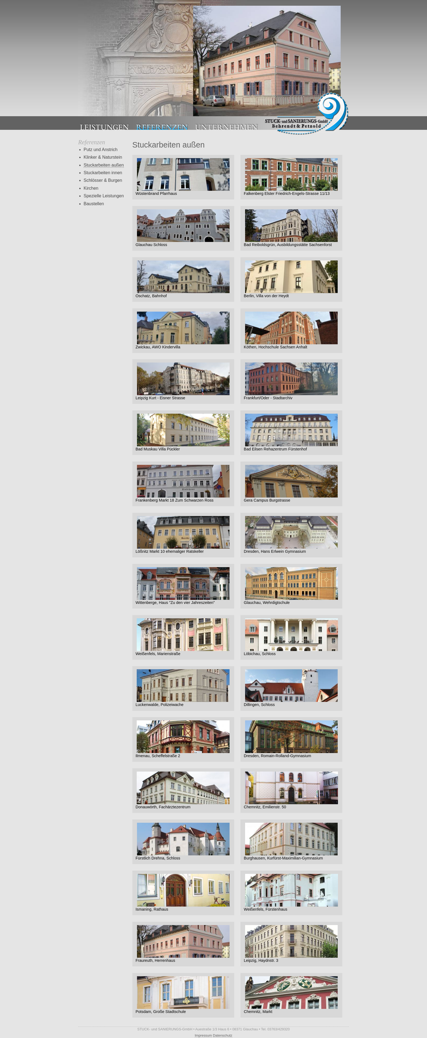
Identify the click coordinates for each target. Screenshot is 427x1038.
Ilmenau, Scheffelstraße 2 (183, 739)
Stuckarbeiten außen (104, 165)
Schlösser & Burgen (103, 180)
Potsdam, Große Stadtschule (183, 995)
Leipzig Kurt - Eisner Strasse (183, 381)
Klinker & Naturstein (103, 157)
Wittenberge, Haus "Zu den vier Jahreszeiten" (183, 586)
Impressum (203, 1035)
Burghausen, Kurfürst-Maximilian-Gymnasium (291, 841)
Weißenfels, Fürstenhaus (291, 892)
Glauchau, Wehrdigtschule (291, 586)
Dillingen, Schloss (291, 688)
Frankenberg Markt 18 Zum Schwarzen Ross (183, 483)
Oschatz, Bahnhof (183, 279)
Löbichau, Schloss (291, 637)
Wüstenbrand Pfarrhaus (183, 177)
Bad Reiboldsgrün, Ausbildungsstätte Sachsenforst (291, 228)
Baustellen (94, 203)
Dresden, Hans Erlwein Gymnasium (291, 535)
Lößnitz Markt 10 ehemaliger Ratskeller (183, 535)
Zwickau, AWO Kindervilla (183, 330)
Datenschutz (222, 1035)
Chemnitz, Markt (291, 995)
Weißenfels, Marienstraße (183, 637)
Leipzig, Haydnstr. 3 (291, 944)
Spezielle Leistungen (104, 196)
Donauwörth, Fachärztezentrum (183, 790)
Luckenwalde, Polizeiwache (183, 688)
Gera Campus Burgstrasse (291, 483)
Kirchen (91, 188)
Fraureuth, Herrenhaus (183, 944)
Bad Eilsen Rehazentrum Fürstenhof (291, 432)
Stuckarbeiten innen (103, 172)
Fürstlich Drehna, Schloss (183, 841)
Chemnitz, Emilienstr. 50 (291, 790)
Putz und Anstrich (101, 149)
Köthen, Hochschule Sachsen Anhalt (291, 330)
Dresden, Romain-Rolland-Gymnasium (291, 739)
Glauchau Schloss (183, 228)
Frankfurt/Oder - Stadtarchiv (291, 381)
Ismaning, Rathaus (183, 892)
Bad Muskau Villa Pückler (183, 432)
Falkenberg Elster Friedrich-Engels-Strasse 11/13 (291, 177)
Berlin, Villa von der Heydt (291, 279)
